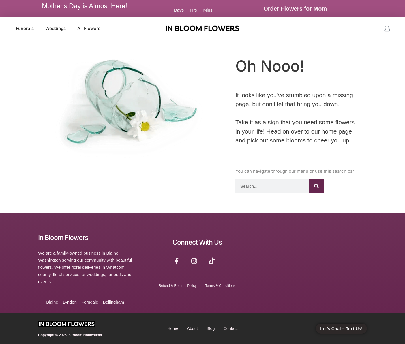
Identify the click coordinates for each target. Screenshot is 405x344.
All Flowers (88, 28)
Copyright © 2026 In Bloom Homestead (70, 335)
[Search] (316, 186)
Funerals (25, 28)
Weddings (55, 28)
